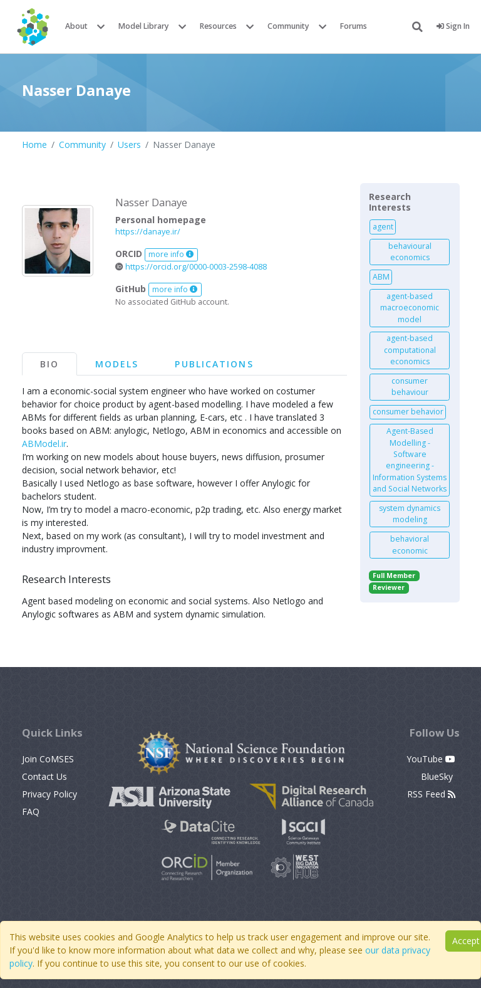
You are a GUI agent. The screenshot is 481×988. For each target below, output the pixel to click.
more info (171, 254)
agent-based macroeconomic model (409, 308)
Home (34, 144)
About (76, 26)
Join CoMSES (48, 759)
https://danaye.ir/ (147, 231)
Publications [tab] (214, 364)
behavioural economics (410, 252)
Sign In (453, 26)
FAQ (30, 811)
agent (383, 226)
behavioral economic (409, 544)
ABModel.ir (44, 443)
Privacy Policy (49, 794)
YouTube (430, 759)
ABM (381, 276)
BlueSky (438, 776)
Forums (353, 26)
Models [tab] (117, 364)
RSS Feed (431, 794)
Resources (218, 26)
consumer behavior (408, 411)
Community (288, 26)
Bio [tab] (49, 364)
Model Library (143, 26)
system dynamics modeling (409, 514)
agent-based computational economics (410, 350)
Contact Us (44, 776)
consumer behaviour (409, 386)
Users (129, 144)
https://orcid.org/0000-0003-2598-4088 (191, 266)
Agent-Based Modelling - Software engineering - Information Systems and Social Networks (410, 460)
